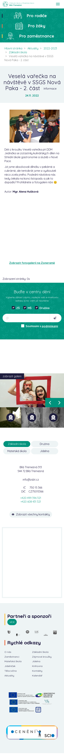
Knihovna (37, 666)
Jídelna (44, 451)
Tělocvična (10, 670)
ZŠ (16, 308)
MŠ (27, 308)
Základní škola (18, 52)
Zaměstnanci (11, 656)
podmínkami (50, 326)
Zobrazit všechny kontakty (31, 514)
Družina (42, 308)
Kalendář (37, 675)
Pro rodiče (37, 15)
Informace (50, 88)
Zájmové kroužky (42, 656)
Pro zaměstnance (36, 36)
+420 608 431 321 (30, 501)
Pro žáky (36, 25)
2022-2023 (50, 48)
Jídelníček (9, 666)
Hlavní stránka (13, 48)
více (12, 622)
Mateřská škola (16, 451)
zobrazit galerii (12, 376)
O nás (7, 652)
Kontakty (37, 670)
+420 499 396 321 (30, 498)
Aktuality (32, 48)
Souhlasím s (39, 326)
